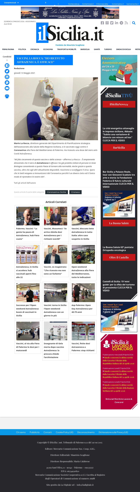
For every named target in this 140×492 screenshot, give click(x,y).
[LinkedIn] (7, 77)
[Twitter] (7, 71)
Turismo (108, 49)
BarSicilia (85, 49)
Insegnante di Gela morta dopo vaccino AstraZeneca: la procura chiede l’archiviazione (54, 350)
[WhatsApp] (7, 82)
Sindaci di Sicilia (123, 49)
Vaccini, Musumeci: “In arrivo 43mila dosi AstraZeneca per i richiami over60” (55, 233)
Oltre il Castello (119, 257)
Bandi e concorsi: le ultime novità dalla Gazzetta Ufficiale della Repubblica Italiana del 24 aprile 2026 (118, 374)
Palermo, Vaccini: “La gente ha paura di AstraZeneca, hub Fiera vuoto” (27, 233)
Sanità (97, 49)
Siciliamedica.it (118, 4)
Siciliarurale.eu (73, 4)
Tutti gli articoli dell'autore (25, 183)
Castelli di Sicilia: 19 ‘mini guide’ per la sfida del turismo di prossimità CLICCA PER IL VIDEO (119, 286)
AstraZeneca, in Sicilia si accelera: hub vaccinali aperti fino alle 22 (27, 272)
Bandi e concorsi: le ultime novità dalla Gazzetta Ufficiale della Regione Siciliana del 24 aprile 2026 (118, 388)
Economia (48, 49)
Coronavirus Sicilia (56, 192)
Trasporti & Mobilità (66, 49)
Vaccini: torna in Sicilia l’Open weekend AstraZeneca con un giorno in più (55, 310)
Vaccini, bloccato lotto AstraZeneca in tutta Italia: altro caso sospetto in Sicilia (83, 233)
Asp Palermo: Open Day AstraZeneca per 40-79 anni (82, 308)
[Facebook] (7, 65)
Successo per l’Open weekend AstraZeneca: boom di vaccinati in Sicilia (27, 310)
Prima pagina (8, 49)
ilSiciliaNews (119, 104)
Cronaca (34, 49)
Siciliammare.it (88, 4)
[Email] (7, 88)
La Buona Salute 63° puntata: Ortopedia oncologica (118, 249)
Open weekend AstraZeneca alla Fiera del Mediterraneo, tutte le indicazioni (83, 272)
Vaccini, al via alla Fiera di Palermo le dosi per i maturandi (27, 347)
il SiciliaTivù (62, 5)
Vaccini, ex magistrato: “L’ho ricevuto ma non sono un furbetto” (55, 270)
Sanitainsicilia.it (132, 4)
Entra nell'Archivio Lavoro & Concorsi (119, 400)
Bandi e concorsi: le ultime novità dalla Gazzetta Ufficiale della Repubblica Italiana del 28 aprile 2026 (118, 360)
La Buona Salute (119, 223)
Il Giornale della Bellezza (102, 5)
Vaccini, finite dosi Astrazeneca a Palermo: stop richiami (83, 347)
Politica (22, 49)
